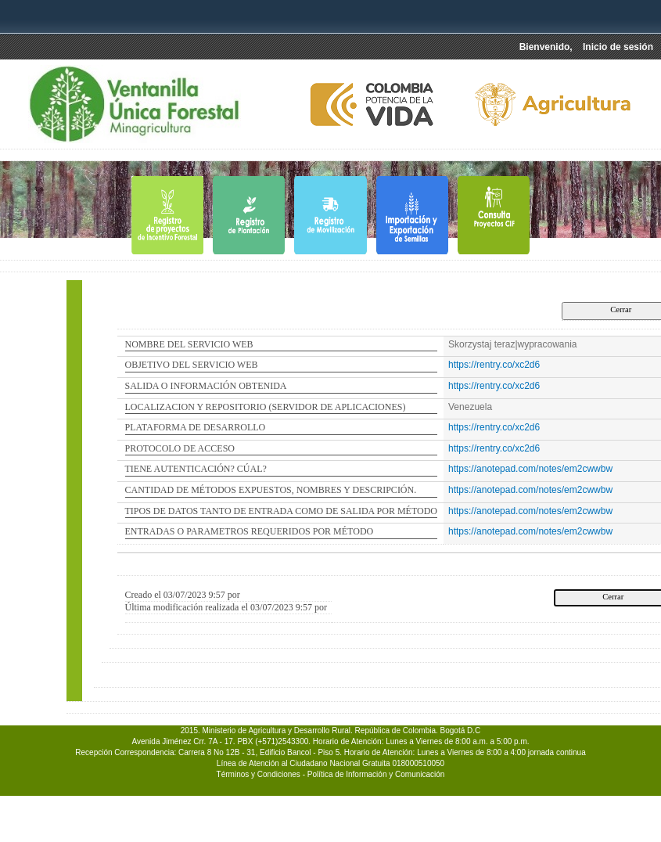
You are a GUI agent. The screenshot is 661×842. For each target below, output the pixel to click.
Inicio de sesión (618, 46)
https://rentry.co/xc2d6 (494, 364)
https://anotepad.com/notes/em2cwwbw (530, 468)
